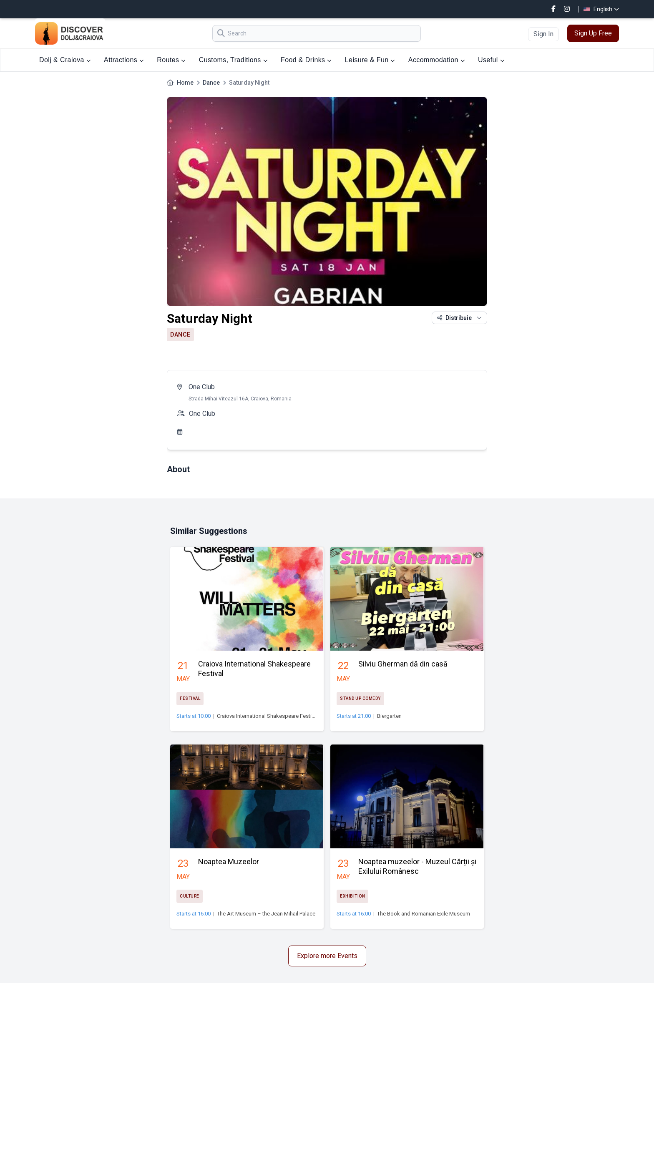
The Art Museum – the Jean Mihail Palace (266, 914)
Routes (171, 59)
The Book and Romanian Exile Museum (423, 914)
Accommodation (436, 59)
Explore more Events (327, 956)
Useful (491, 59)
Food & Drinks (306, 59)
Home (185, 82)
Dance (211, 82)
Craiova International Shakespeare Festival (267, 716)
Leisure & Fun (370, 59)
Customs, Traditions (233, 59)
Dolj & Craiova (65, 59)
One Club (202, 387)
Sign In (543, 34)
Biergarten (389, 716)
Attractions (123, 59)
